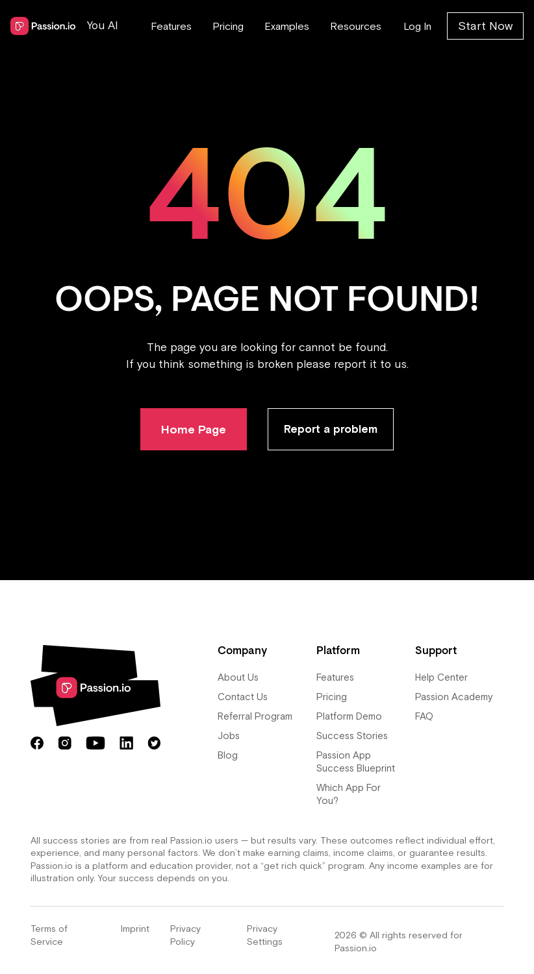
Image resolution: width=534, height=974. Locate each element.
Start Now (485, 25)
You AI (102, 25)
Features (171, 26)
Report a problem (330, 428)
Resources (355, 26)
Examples (286, 26)
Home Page (193, 429)
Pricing (228, 26)
